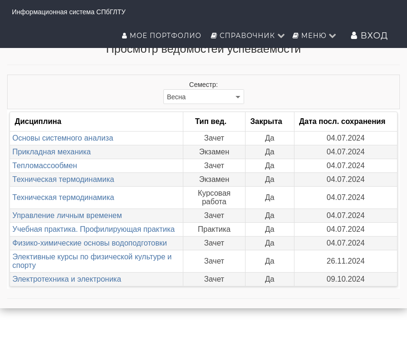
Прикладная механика (51, 152)
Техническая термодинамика (63, 179)
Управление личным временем (67, 215)
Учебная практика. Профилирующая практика (93, 229)
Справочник (248, 35)
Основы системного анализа (62, 138)
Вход (369, 35)
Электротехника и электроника (66, 279)
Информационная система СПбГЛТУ (68, 12)
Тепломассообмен (44, 166)
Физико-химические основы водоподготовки (89, 243)
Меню (315, 35)
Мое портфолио (162, 35)
